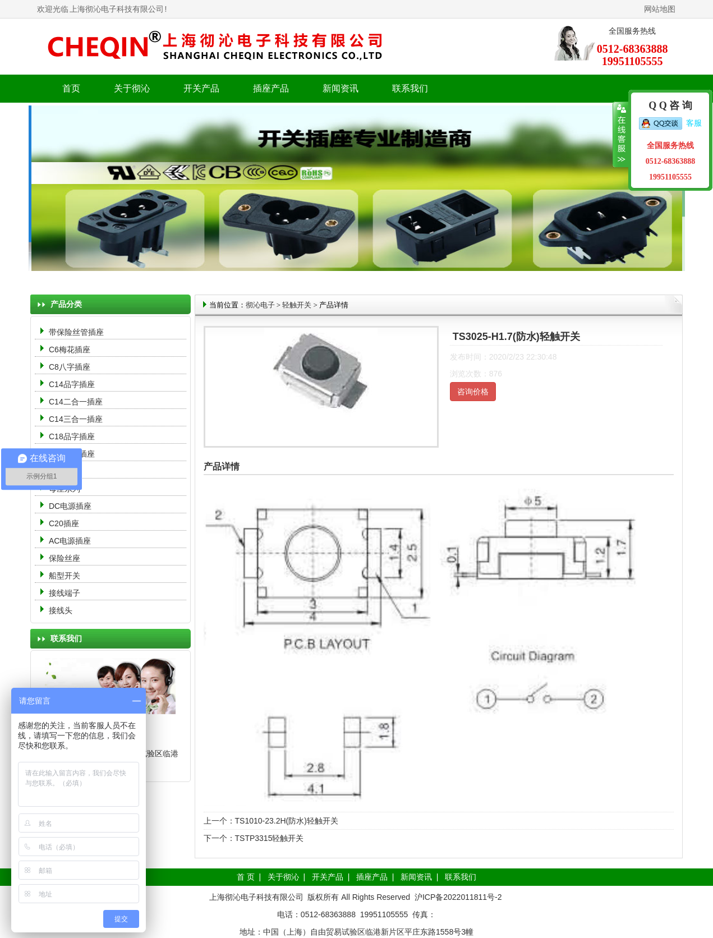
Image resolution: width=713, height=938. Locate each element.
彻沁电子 (260, 305)
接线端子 (64, 592)
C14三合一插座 (76, 419)
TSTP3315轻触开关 (269, 838)
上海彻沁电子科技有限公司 (117, 8)
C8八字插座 (69, 366)
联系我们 (410, 88)
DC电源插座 (71, 506)
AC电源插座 (71, 540)
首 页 (246, 876)
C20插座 (64, 523)
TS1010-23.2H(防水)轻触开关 (286, 820)
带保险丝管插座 (77, 332)
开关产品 (327, 876)
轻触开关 (296, 305)
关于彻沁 (132, 88)
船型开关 (64, 575)
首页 (71, 88)
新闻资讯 (416, 876)
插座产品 (372, 876)
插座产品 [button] (271, 88)
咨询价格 (473, 391)
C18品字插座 (72, 436)
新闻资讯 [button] (340, 88)
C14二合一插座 (76, 401)
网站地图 (659, 8)
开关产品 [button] (201, 88)
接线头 (60, 610)
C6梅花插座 (69, 349)
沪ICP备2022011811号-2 (458, 897)
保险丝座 (64, 558)
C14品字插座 (72, 384)
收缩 (621, 134)
